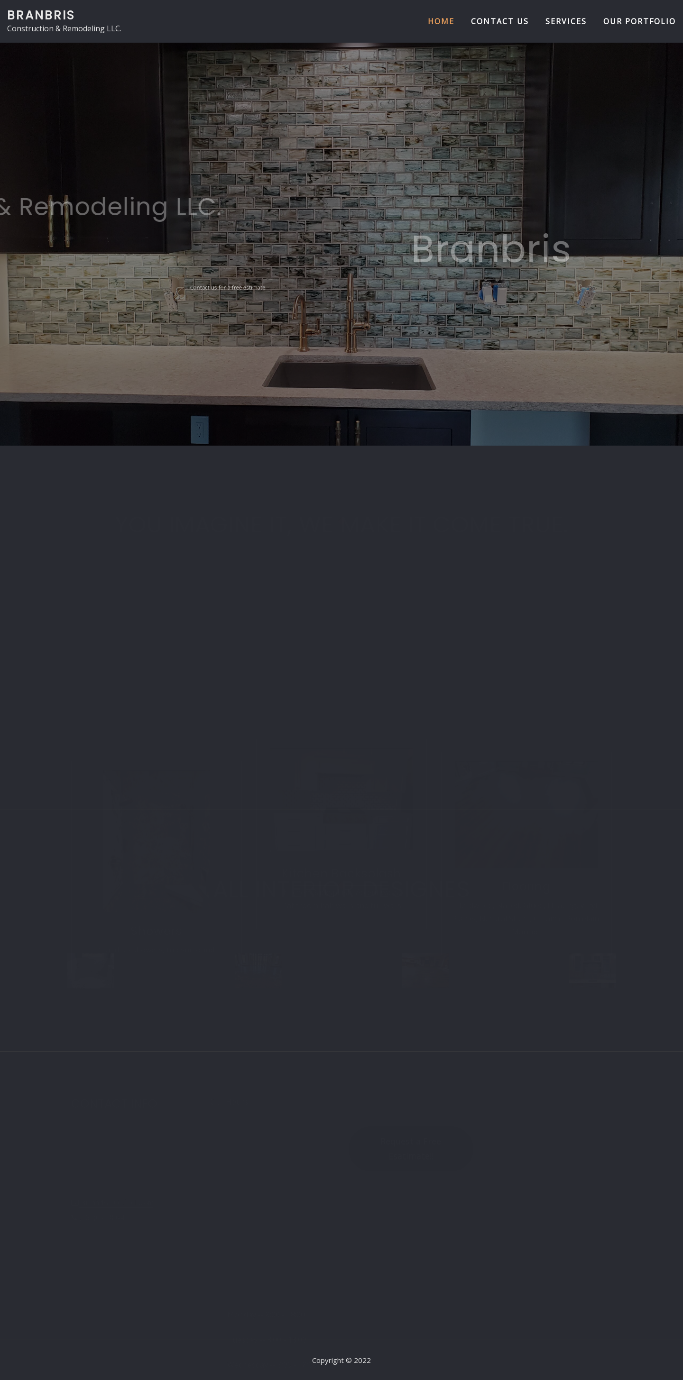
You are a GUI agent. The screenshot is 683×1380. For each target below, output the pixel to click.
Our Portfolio (639, 21)
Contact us (500, 21)
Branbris (41, 15)
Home (441, 21)
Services (566, 21)
